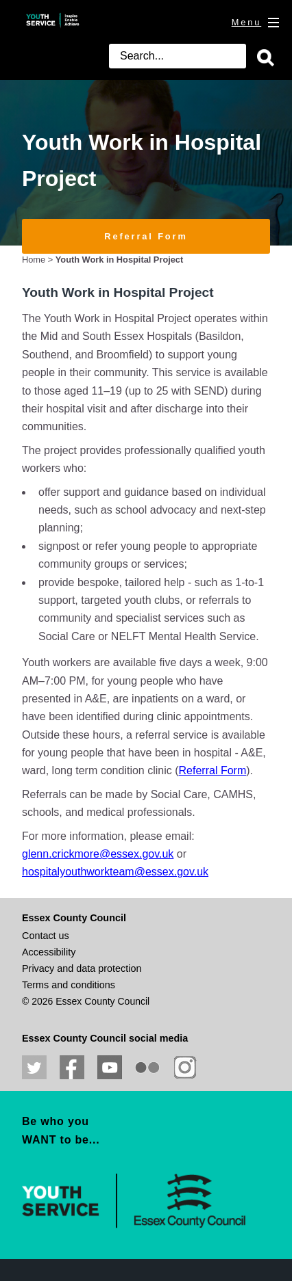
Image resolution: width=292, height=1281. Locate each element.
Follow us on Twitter (34, 1067)
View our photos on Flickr (147, 1067)
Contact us (45, 935)
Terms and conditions (68, 984)
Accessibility (48, 952)
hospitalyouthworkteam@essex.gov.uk (115, 871)
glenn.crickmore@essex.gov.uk (97, 854)
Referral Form (145, 236)
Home (33, 259)
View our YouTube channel (109, 1067)
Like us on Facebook (72, 1067)
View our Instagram (185, 1067)
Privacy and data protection (81, 968)
